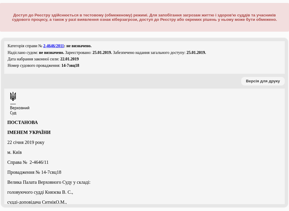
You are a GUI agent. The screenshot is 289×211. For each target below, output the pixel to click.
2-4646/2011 (53, 46)
